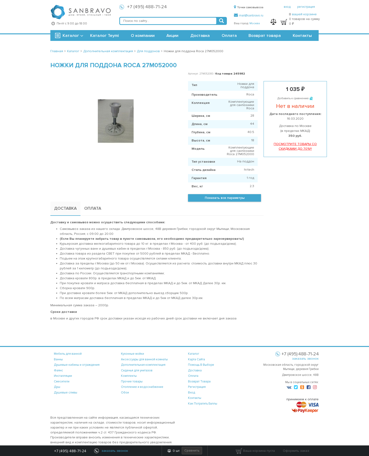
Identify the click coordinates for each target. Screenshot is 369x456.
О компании (143, 35)
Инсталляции (63, 376)
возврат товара (199, 381)
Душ (57, 387)
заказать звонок (305, 359)
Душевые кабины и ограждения (77, 365)
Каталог (71, 35)
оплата (193, 376)
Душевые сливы (65, 392)
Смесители (61, 381)
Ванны (58, 359)
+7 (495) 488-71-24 (147, 7)
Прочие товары (132, 381)
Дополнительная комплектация (143, 365)
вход (287, 7)
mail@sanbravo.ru (248, 15)
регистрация (306, 7)
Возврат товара (265, 35)
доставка (195, 370)
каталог (193, 354)
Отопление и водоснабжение (142, 387)
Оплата (229, 35)
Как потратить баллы (202, 403)
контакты (194, 398)
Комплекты (129, 376)
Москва (254, 23)
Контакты (302, 35)
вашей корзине (304, 14)
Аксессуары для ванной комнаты (144, 359)
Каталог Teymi (104, 35)
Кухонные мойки (132, 354)
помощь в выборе (201, 365)
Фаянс (58, 370)
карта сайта (196, 359)
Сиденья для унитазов (136, 370)
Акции (172, 35)
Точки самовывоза (248, 7)
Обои (125, 392)
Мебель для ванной (68, 354)
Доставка (200, 35)
